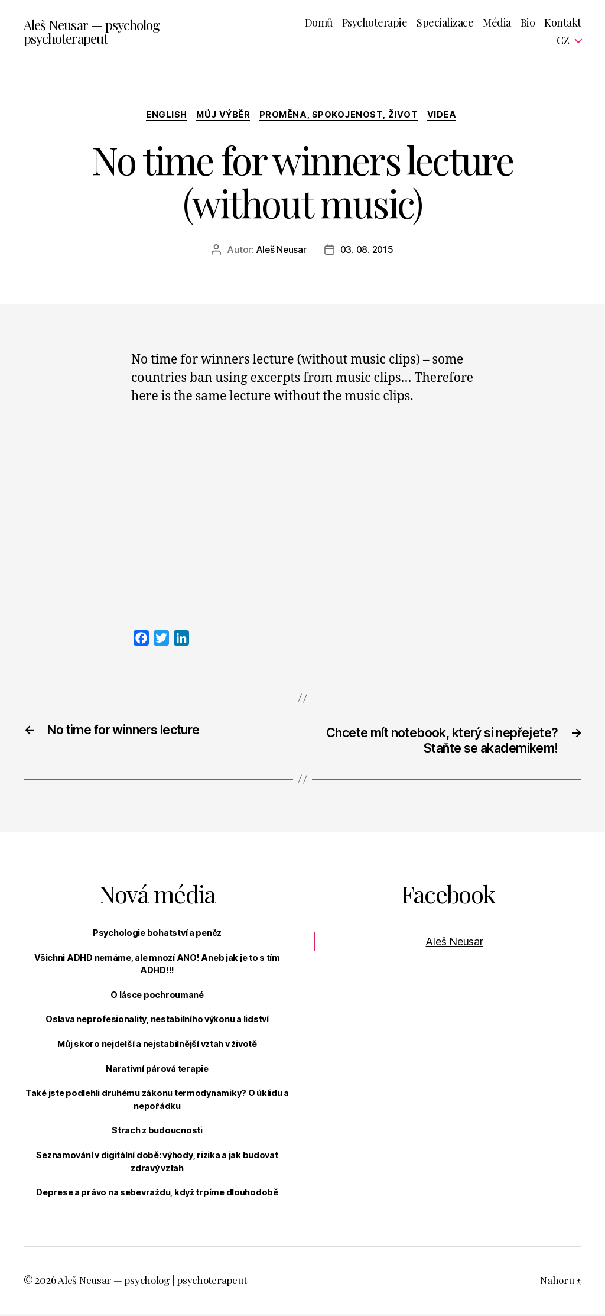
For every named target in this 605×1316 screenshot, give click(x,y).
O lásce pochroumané (157, 997)
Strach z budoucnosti (157, 1132)
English (163, 116)
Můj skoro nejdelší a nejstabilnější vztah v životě (157, 1046)
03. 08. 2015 (367, 251)
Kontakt (562, 23)
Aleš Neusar (280, 251)
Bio (528, 23)
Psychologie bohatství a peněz (157, 935)
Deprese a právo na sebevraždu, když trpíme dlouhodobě (157, 1194)
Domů (319, 23)
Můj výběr (223, 116)
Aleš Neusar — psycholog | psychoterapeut (98, 32)
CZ (563, 40)
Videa (448, 116)
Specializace (445, 23)
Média (497, 23)
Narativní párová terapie (157, 1071)
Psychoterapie (375, 23)
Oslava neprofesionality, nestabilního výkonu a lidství (156, 1021)
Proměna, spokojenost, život (341, 116)
